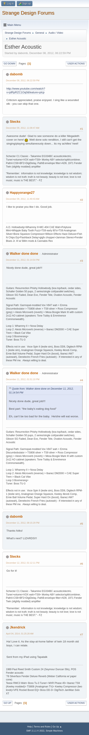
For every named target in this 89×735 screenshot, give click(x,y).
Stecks (15, 121)
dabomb (16, 74)
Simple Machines (54, 730)
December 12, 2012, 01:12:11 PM (22, 563)
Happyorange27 (22, 192)
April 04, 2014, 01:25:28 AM (19, 633)
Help (29, 726)
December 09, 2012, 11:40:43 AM (22, 199)
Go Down (9, 63)
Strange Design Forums (28, 13)
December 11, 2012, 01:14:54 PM (22, 260)
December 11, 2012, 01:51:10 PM (22, 379)
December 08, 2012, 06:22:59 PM (22, 80)
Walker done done (24, 253)
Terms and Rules (42, 726)
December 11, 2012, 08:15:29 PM (22, 523)
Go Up (7, 703)
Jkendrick (17, 627)
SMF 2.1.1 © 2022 (35, 730)
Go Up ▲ (57, 726)
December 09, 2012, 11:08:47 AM (22, 128)
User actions (76, 63)
